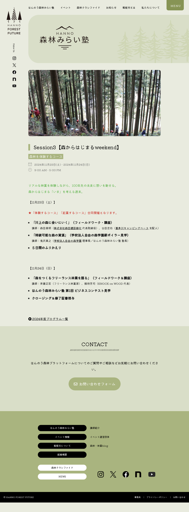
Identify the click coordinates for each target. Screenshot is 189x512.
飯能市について (62, 445)
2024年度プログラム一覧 (48, 318)
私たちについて (150, 7)
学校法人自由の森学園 (68, 241)
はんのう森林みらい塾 (41, 7)
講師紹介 (94, 428)
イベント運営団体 (99, 436)
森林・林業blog (98, 445)
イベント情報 (62, 436)
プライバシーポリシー (157, 496)
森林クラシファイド (88, 7)
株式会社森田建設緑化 (68, 228)
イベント (65, 7)
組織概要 (62, 454)
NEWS (62, 475)
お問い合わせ (179, 496)
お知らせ (111, 7)
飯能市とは (128, 7)
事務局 (137, 496)
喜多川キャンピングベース (132, 228)
